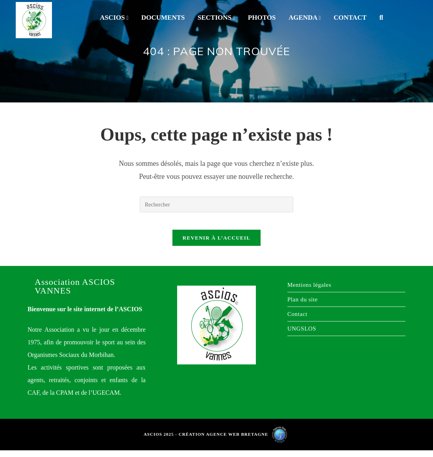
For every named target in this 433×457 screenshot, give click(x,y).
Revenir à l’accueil (216, 244)
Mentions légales (309, 291)
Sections (216, 17)
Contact (350, 17)
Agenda (305, 17)
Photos (262, 17)
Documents (163, 17)
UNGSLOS (301, 335)
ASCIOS (114, 17)
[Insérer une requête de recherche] (216, 204)
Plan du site (302, 306)
